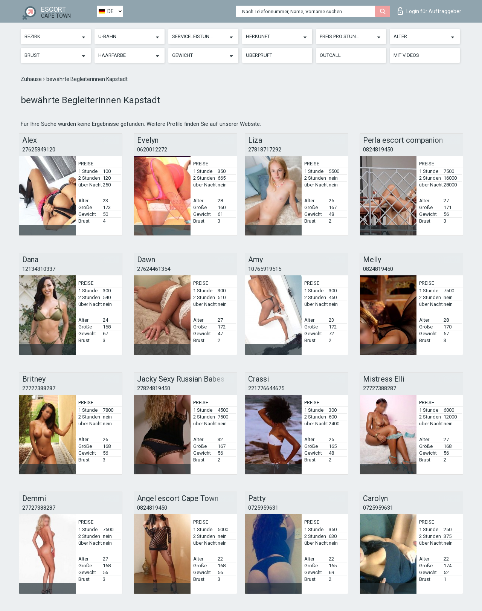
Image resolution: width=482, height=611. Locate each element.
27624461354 (153, 269)
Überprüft (259, 55)
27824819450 (153, 388)
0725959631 (263, 507)
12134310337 (38, 269)
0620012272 (152, 149)
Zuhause (32, 79)
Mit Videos (406, 55)
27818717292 (264, 149)
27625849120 (38, 149)
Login (429, 11)
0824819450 (378, 149)
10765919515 (264, 269)
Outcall (330, 55)
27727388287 (38, 388)
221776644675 (266, 388)
